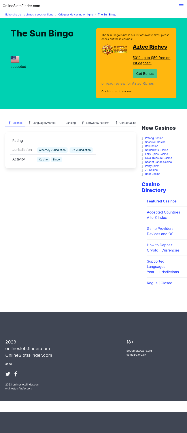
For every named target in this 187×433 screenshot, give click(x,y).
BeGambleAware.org (139, 350)
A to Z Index (157, 217)
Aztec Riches (150, 47)
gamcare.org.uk (136, 354)
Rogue (152, 283)
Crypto (152, 250)
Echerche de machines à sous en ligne (29, 14)
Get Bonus (145, 73)
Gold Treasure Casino (158, 158)
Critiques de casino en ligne (75, 14)
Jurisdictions (168, 272)
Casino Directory (154, 187)
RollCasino (151, 146)
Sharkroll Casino (155, 142)
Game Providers (160, 228)
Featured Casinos (162, 201)
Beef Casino (152, 173)
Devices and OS (160, 234)
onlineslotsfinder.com (18, 388)
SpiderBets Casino (156, 150)
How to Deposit (159, 245)
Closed (166, 283)
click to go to (113, 91)
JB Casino (151, 170)
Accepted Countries (163, 212)
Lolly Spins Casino (156, 154)
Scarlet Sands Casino (158, 162)
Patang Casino (154, 138)
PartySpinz (152, 166)
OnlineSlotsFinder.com (21, 6)
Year (150, 272)
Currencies (170, 250)
